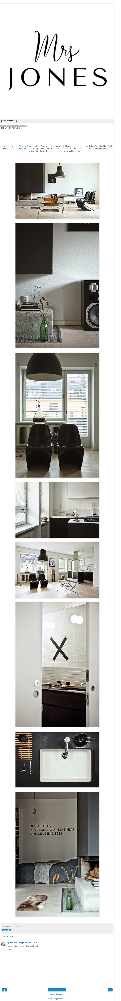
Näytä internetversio (57, 994)
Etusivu (57, 990)
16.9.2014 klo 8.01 (32, 943)
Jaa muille (6, 930)
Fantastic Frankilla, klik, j (29, 146)
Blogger (63, 999)
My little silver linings (15, 943)
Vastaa (9, 949)
